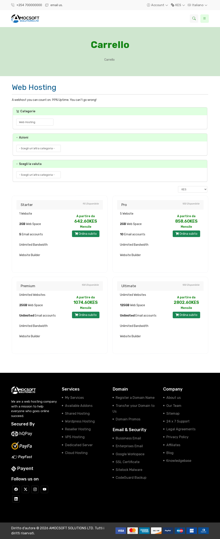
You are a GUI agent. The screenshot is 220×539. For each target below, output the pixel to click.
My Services (74, 398)
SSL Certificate (128, 462)
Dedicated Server (79, 445)
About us (173, 398)
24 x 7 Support (178, 421)
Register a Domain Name (135, 398)
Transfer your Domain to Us (134, 408)
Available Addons (78, 406)
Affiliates (173, 445)
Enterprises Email (129, 446)
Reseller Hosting (78, 429)
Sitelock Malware (129, 470)
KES (176, 5)
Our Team (173, 406)
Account (156, 5)
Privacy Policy (177, 437)
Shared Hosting (77, 413)
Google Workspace (130, 454)
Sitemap (172, 413)
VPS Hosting (75, 437)
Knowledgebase (178, 461)
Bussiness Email (128, 438)
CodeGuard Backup (131, 478)
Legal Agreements (181, 429)
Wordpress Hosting (80, 421)
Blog (170, 453)
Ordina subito (86, 234)
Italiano (196, 5)
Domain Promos (128, 419)
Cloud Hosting (76, 453)
